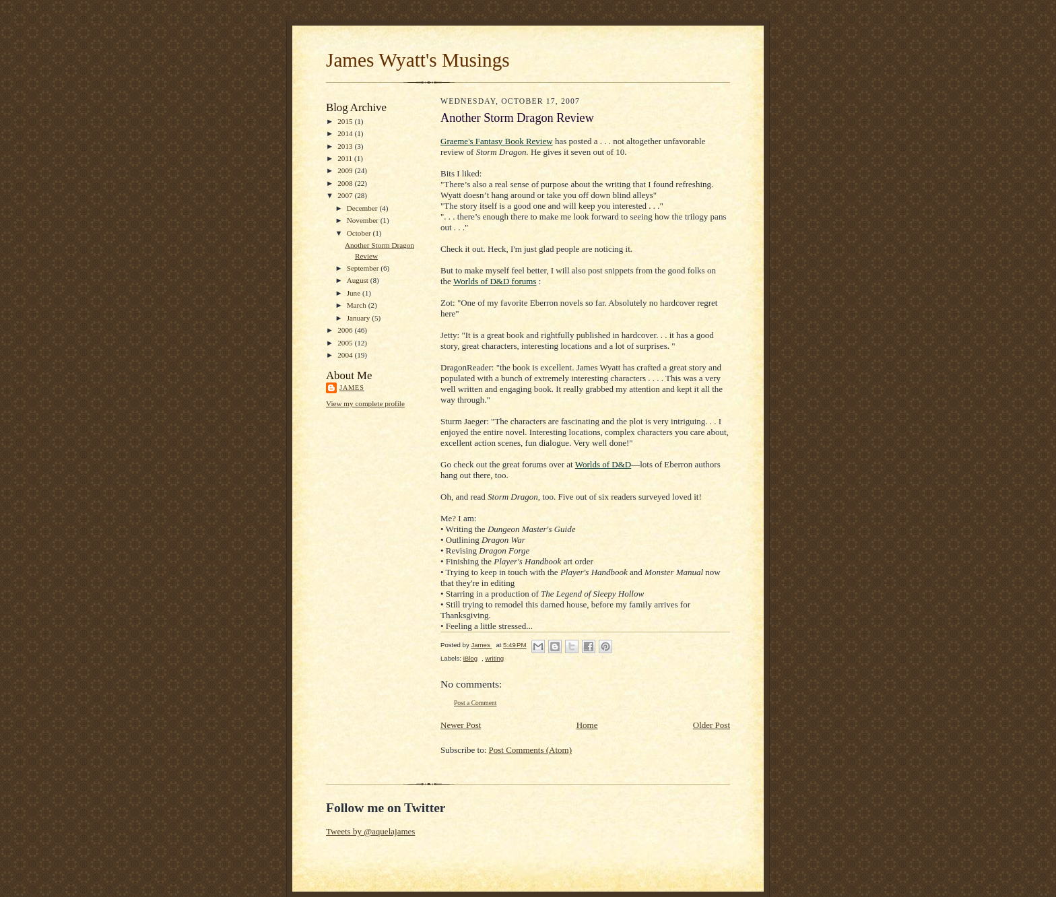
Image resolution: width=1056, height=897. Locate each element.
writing (494, 658)
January (359, 318)
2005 (345, 343)
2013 (345, 146)
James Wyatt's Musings (418, 60)
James (351, 387)
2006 (345, 330)
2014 (345, 133)
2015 (345, 121)
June (354, 293)
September (364, 268)
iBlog (470, 658)
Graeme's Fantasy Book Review (496, 141)
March (357, 305)
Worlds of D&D (603, 464)
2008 (345, 183)
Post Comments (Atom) (530, 750)
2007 (345, 195)
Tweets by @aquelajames (370, 831)
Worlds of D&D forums (495, 281)
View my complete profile (365, 403)
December (363, 208)
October (360, 233)
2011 (345, 158)
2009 (345, 170)
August (358, 280)
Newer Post (460, 725)
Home (587, 725)
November (364, 220)
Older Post (711, 725)
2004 (345, 355)
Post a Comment (475, 702)
